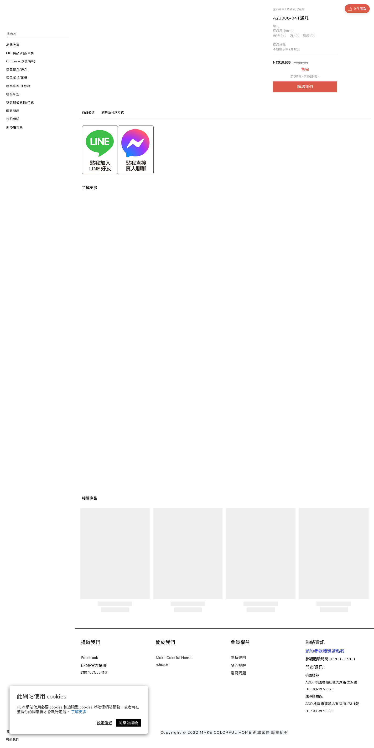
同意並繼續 (128, 722)
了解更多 (78, 711)
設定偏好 (104, 722)
